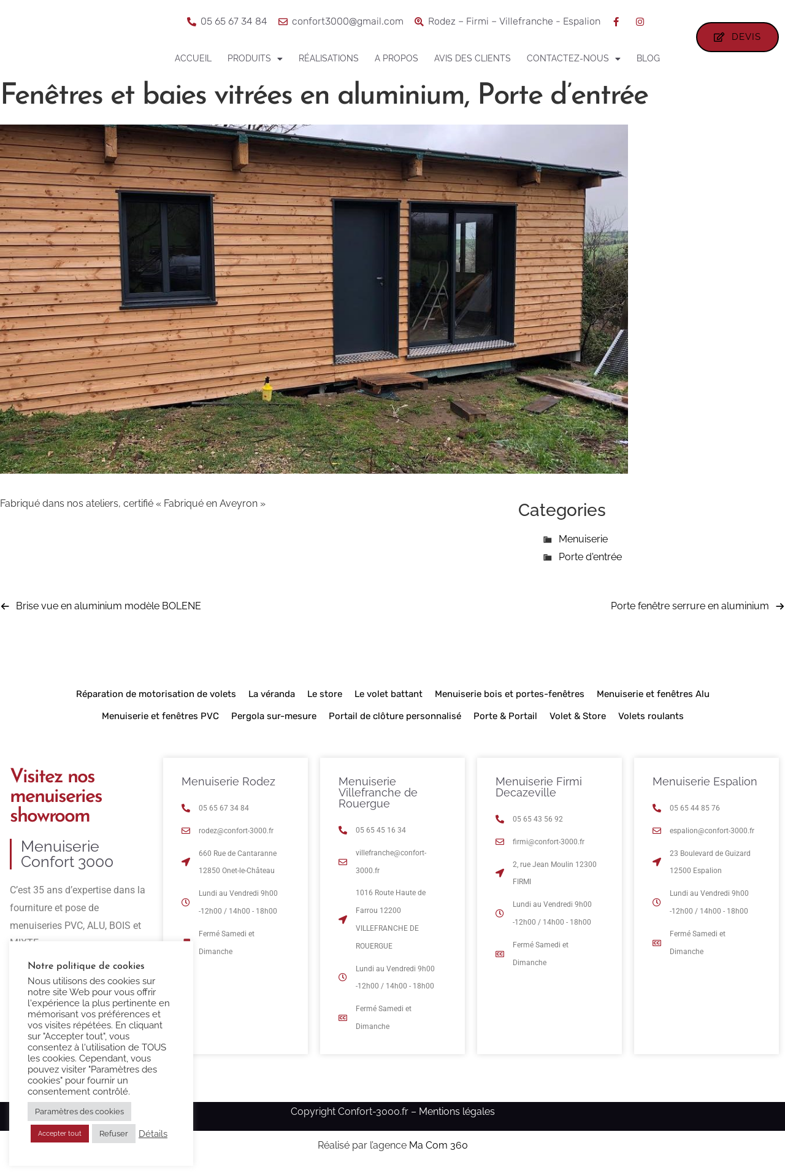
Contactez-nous (574, 58)
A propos (396, 58)
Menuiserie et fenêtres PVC (160, 721)
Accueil (193, 58)
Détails (153, 1133)
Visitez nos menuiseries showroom (56, 802)
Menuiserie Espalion (705, 786)
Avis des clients (472, 58)
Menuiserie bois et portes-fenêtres (509, 699)
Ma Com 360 (438, 1151)
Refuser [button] (113, 1133)
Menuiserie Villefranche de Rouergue (378, 797)
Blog (648, 58)
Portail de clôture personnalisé (395, 721)
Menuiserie (583, 544)
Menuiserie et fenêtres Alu (653, 699)
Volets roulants (651, 721)
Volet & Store (578, 721)
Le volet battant (388, 699)
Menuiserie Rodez (228, 786)
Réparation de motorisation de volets (156, 699)
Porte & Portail (505, 721)
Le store (324, 699)
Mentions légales (457, 1117)
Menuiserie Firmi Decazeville (539, 792)
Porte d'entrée (590, 562)
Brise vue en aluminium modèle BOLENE (108, 611)
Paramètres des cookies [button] (79, 1111)
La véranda (271, 699)
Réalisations (329, 58)
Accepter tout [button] (60, 1134)
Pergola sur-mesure (273, 721)
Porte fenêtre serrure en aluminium (690, 611)
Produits (255, 58)
